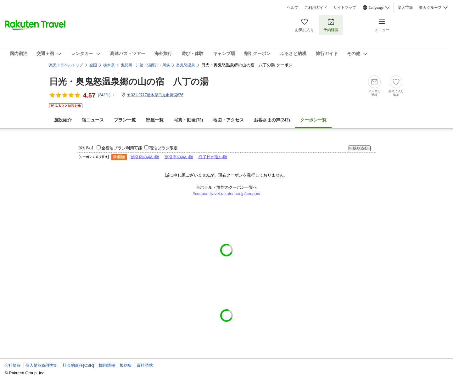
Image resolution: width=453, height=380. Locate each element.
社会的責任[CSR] (78, 365)
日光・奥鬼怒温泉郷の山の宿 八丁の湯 (129, 82)
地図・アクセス (228, 120)
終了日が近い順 (213, 156)
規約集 (126, 365)
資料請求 (145, 365)
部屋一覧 (155, 120)
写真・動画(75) (188, 120)
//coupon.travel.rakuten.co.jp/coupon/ (226, 193)
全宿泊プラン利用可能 (121, 148)
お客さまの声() (272, 120)
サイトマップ (344, 7)
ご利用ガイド (316, 7)
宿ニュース (93, 120)
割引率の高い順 (179, 156)
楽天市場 (405, 7)
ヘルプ (292, 7)
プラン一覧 (125, 120)
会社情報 (12, 365)
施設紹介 (63, 120)
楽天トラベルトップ (66, 65)
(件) (106, 95)
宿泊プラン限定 (163, 148)
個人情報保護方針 (41, 365)
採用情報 (107, 365)
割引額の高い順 (145, 156)
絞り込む (359, 148)
